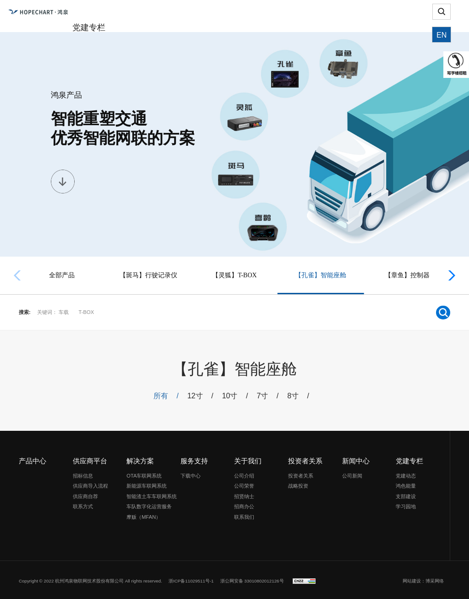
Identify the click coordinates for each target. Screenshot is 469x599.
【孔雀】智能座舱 (320, 275)
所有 (167, 399)
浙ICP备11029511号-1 (191, 578)
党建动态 (406, 473)
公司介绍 (244, 473)
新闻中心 (356, 459)
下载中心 (190, 473)
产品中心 (32, 459)
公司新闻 (352, 473)
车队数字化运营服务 (149, 504)
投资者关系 (305, 459)
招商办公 (244, 504)
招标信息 (83, 473)
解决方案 (140, 459)
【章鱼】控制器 (407, 275)
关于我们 (248, 459)
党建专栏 (409, 459)
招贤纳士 (244, 494)
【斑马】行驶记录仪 (148, 275)
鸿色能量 (406, 484)
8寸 (297, 399)
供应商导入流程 (90, 484)
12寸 (201, 399)
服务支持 (194, 459)
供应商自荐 (85, 494)
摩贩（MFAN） (143, 514)
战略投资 (298, 484)
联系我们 (244, 514)
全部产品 (62, 275)
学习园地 (406, 504)
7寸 (267, 399)
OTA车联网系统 (144, 473)
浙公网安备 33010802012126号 (252, 578)
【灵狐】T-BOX (234, 275)
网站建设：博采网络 (423, 578)
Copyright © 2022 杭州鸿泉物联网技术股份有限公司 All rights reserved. (90, 578)
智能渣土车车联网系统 (151, 494)
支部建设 (406, 494)
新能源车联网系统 (146, 484)
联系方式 (83, 504)
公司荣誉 (244, 484)
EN (441, 48)
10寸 (235, 399)
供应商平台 (90, 459)
